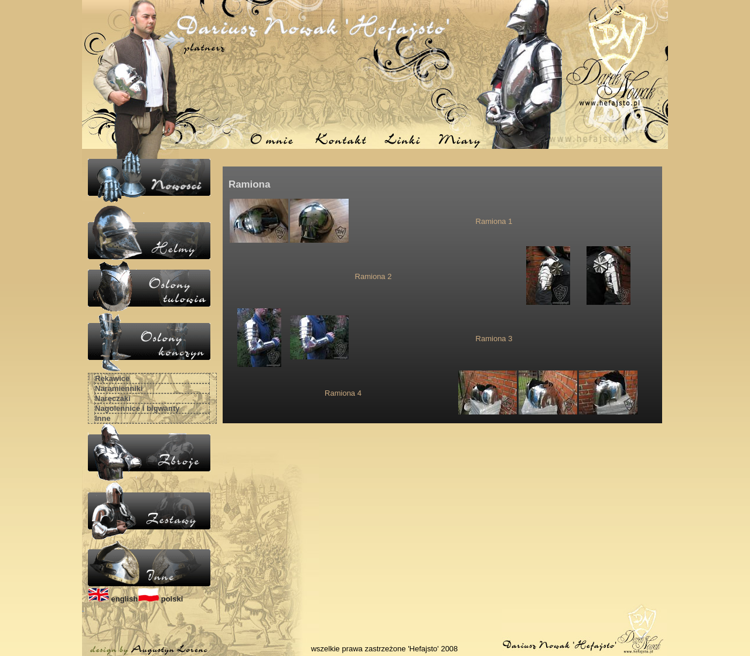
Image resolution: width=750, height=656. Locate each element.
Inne (103, 418)
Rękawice (112, 378)
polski (160, 598)
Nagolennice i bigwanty (137, 408)
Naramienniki (119, 388)
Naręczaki (113, 398)
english (113, 598)
